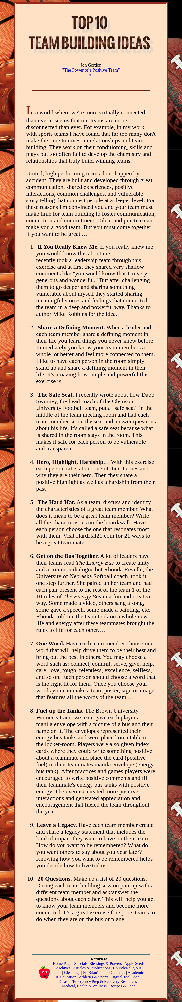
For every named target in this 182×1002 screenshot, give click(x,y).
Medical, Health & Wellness (84, 986)
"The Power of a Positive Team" (91, 70)
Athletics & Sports (93, 977)
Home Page (62, 963)
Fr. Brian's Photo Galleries (104, 972)
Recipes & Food (122, 986)
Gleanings (72, 972)
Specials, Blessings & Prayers (98, 963)
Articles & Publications (91, 968)
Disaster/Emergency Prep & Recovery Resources (98, 981)
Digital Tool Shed (125, 977)
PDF (90, 75)
